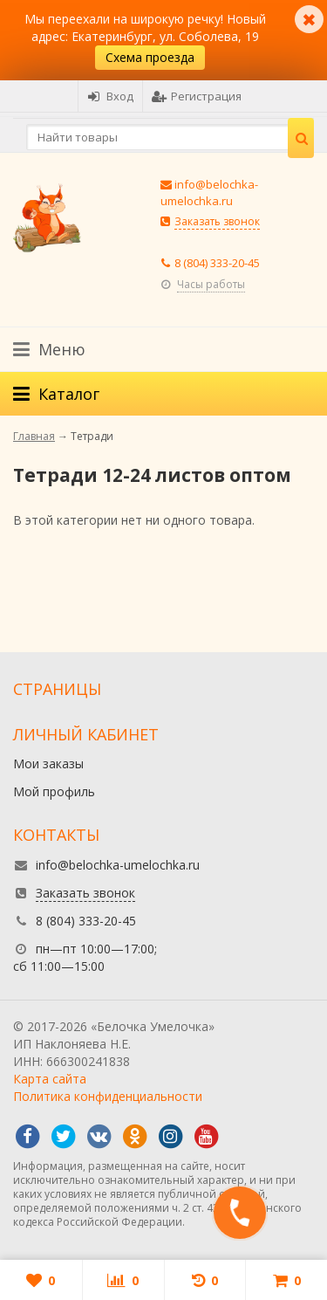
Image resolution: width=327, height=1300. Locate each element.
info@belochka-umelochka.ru (209, 192)
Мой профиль (54, 791)
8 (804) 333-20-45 (217, 263)
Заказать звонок (217, 221)
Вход (110, 96)
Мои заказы (48, 763)
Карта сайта (49, 1078)
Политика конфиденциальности (107, 1096)
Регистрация (197, 96)
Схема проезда (150, 57)
